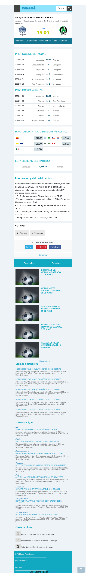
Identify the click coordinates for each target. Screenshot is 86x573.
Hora (54, 41)
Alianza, (23, 233)
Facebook (55, 247)
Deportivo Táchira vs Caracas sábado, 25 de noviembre (40, 465)
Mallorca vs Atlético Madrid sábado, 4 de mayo (37, 441)
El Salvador (19, 487)
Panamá (28, 8)
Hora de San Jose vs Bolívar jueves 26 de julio (36, 515)
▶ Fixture (19, 567)
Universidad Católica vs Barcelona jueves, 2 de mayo (39, 453)
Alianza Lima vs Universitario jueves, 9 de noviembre (39, 477)
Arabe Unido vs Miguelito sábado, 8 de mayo (37, 547)
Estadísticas (31, 41)
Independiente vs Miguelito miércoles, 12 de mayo (38, 369)
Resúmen (19, 41)
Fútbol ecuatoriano (22, 451)
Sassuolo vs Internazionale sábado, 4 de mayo (36, 429)
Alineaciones (45, 41)
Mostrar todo (44, 361)
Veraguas (38, 233)
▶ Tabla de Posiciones (24, 554)
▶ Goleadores (21, 561)
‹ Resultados (28, 263)
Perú (17, 475)
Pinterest (41, 247)
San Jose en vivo (21, 512)
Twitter (29, 247)
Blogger (52, 572)
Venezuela (19, 463)
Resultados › (57, 263)
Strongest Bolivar (21, 499)
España (18, 439)
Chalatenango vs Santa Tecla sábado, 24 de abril (37, 489)
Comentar (42, 255)
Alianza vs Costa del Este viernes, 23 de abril (37, 534)
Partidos (63, 41)
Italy (16, 427)
